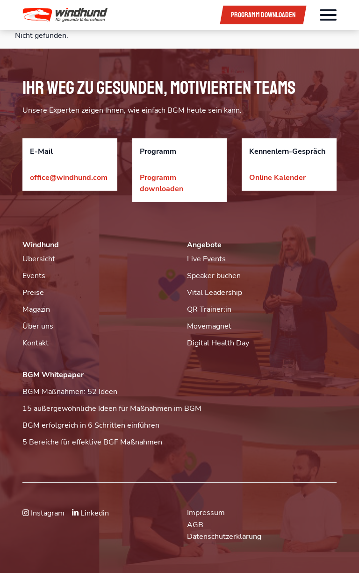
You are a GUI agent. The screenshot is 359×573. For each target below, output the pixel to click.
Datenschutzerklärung (224, 536)
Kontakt (35, 343)
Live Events (206, 259)
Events (33, 276)
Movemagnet (209, 326)
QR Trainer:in (209, 309)
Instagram (43, 513)
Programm (263, 15)
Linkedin (90, 513)
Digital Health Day (218, 343)
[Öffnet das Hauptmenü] (328, 15)
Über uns (37, 326)
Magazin (36, 309)
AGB (195, 525)
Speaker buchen (214, 276)
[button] (114, 15)
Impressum (206, 513)
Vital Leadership (214, 292)
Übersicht (38, 259)
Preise (33, 292)
